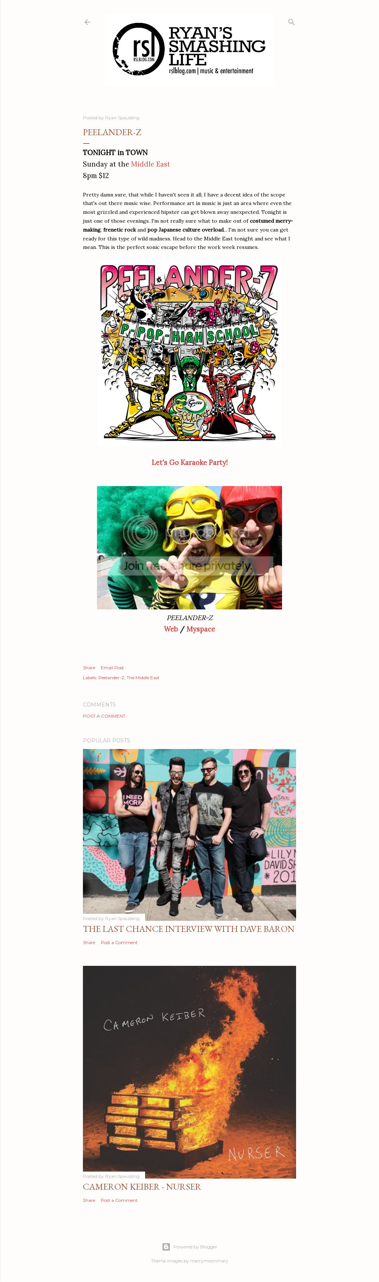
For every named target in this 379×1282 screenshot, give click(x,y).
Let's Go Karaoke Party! (190, 462)
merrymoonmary (209, 1261)
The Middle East (143, 677)
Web (171, 629)
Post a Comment (104, 716)
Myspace (201, 629)
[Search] (291, 20)
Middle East (150, 164)
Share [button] (89, 667)
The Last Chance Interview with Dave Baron (189, 928)
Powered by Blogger (189, 1246)
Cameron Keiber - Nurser (142, 1186)
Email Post (112, 667)
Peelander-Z (111, 677)
